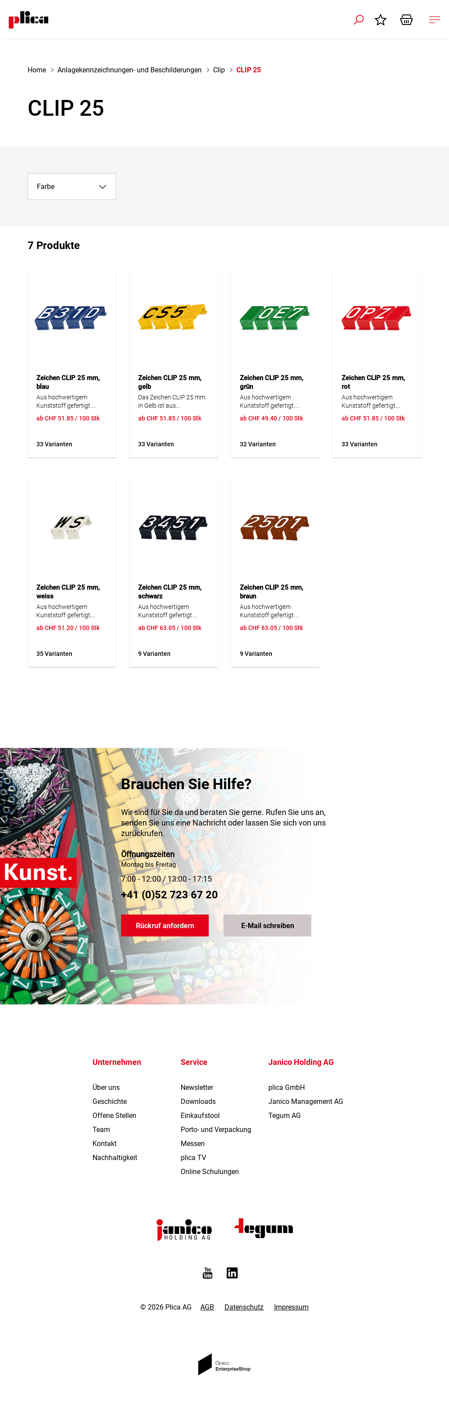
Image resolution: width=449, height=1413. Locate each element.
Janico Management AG (305, 1101)
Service (194, 1062)
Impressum (291, 1307)
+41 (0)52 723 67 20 (169, 895)
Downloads (198, 1101)
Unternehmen (117, 1062)
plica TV (193, 1157)
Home (37, 70)
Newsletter (197, 1087)
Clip (219, 70)
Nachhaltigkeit (115, 1157)
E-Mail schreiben (267, 926)
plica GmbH (286, 1087)
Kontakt (105, 1143)
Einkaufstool (200, 1115)
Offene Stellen (114, 1115)
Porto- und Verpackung (216, 1129)
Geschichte (110, 1101)
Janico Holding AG (301, 1062)
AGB (207, 1307)
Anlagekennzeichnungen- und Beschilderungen (129, 70)
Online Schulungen (210, 1171)
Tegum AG (284, 1115)
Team (101, 1129)
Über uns (106, 1087)
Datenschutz (244, 1307)
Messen (193, 1143)
